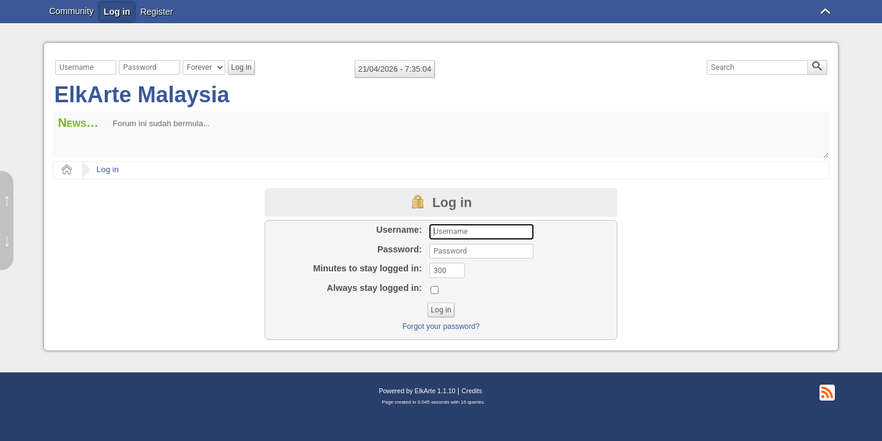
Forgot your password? (441, 326)
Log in (108, 169)
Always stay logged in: (374, 288)
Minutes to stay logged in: (367, 268)
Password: (399, 249)
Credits (472, 390)
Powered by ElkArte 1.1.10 (417, 390)
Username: (398, 230)
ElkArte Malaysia (141, 94)
